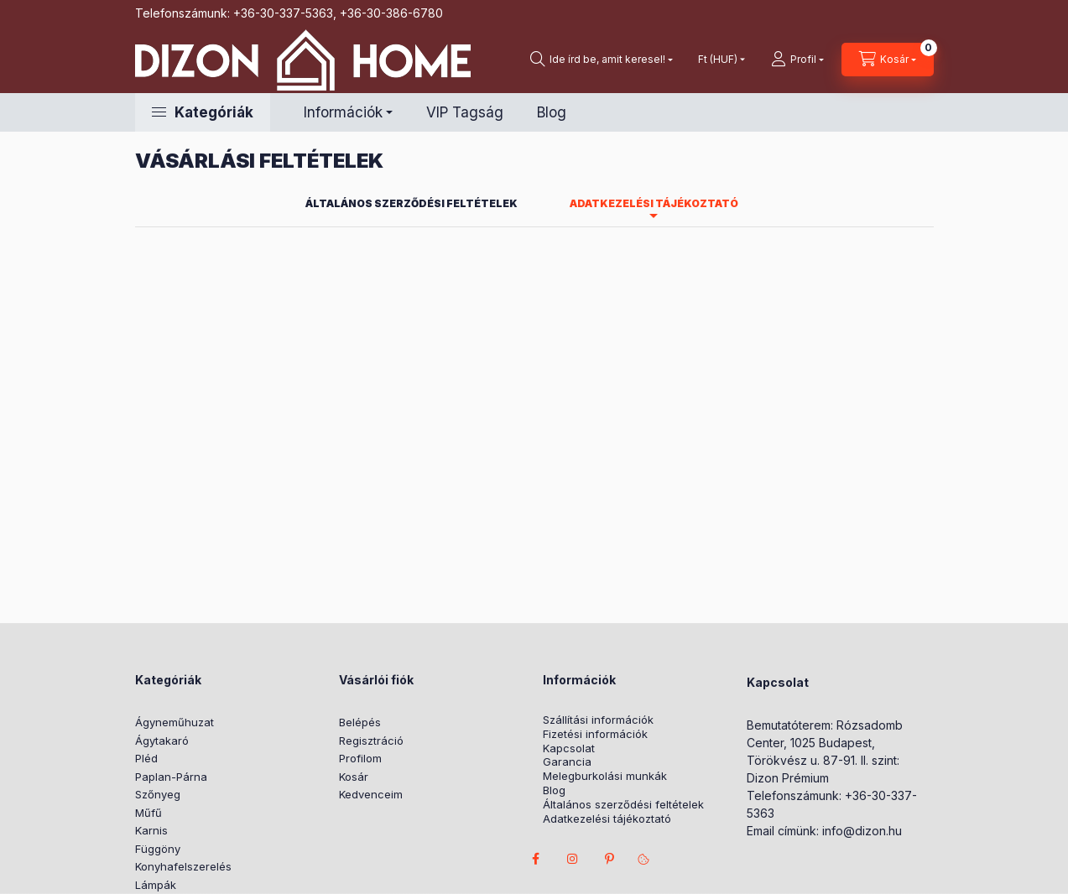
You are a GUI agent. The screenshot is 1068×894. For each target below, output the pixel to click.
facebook (536, 859)
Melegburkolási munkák (605, 776)
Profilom (360, 758)
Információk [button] (343, 112)
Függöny (157, 848)
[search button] (601, 59)
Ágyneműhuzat (174, 722)
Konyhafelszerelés (183, 866)
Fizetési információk (595, 734)
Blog (551, 112)
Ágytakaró (162, 740)
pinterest (610, 859)
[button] (202, 112)
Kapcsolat (569, 748)
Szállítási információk (598, 720)
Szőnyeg (157, 794)
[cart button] (887, 59)
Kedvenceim (371, 794)
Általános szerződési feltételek (623, 804)
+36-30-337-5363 (283, 13)
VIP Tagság (464, 112)
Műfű (148, 812)
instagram (573, 859)
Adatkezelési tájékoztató (607, 819)
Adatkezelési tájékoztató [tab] (654, 203)
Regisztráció (371, 740)
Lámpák (155, 884)
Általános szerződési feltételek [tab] (411, 203)
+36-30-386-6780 (391, 13)
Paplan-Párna (171, 776)
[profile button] (797, 59)
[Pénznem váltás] (717, 59)
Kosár (353, 776)
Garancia (567, 762)
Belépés (360, 722)
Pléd (146, 758)
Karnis (151, 830)
